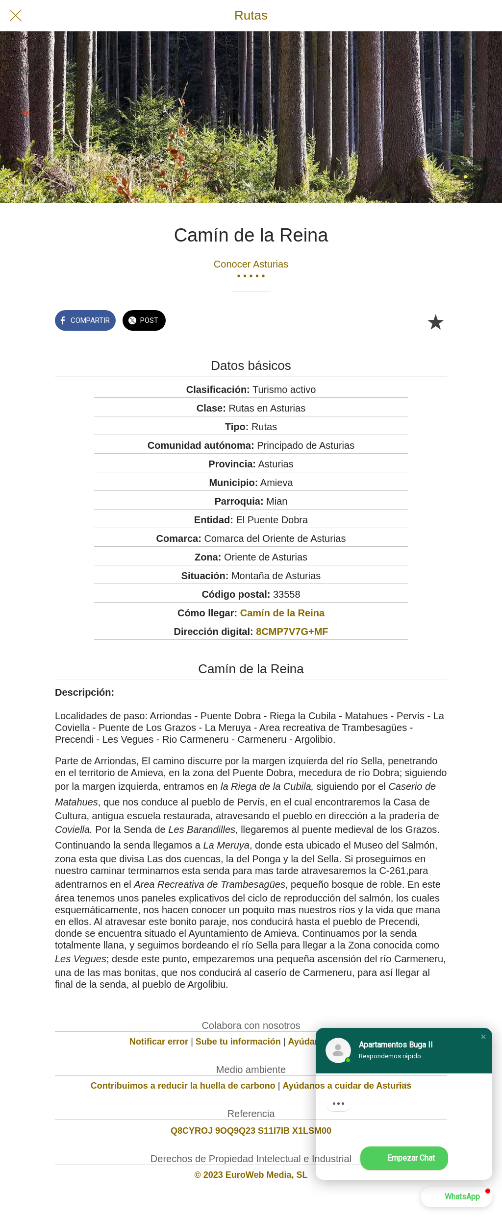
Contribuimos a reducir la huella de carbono (183, 1086)
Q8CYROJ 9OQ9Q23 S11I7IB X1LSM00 (251, 1131)
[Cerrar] (16, 16)
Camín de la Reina (282, 613)
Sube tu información (238, 1042)
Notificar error (158, 1042)
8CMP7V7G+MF (292, 631)
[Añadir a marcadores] (435, 321)
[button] (483, 1037)
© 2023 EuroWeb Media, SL (251, 1175)
